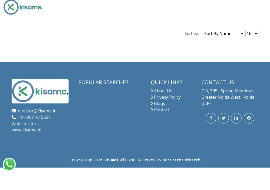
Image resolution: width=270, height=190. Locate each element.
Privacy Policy (167, 97)
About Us (163, 91)
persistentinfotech (181, 159)
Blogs (159, 103)
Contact (161, 110)
